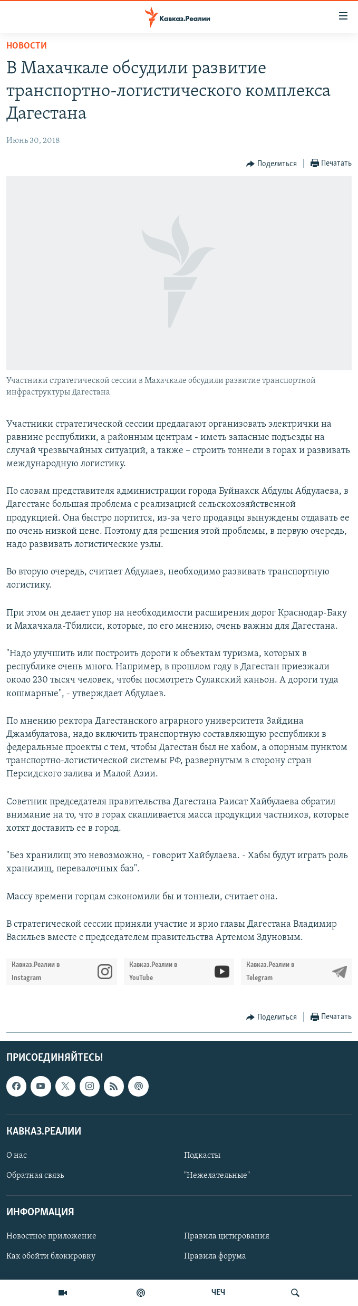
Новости (26, 46)
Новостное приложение (51, 1237)
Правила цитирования (226, 1237)
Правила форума (215, 1257)
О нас (16, 1155)
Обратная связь (35, 1175)
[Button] (271, 164)
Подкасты (202, 1155)
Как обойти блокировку (50, 1257)
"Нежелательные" (217, 1175)
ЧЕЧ (218, 1293)
